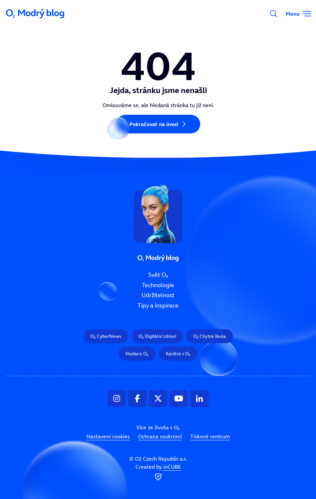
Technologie (158, 285)
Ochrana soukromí (160, 436)
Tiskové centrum (210, 436)
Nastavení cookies (108, 436)
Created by (158, 473)
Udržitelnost (158, 296)
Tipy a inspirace (158, 306)
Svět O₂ (158, 275)
